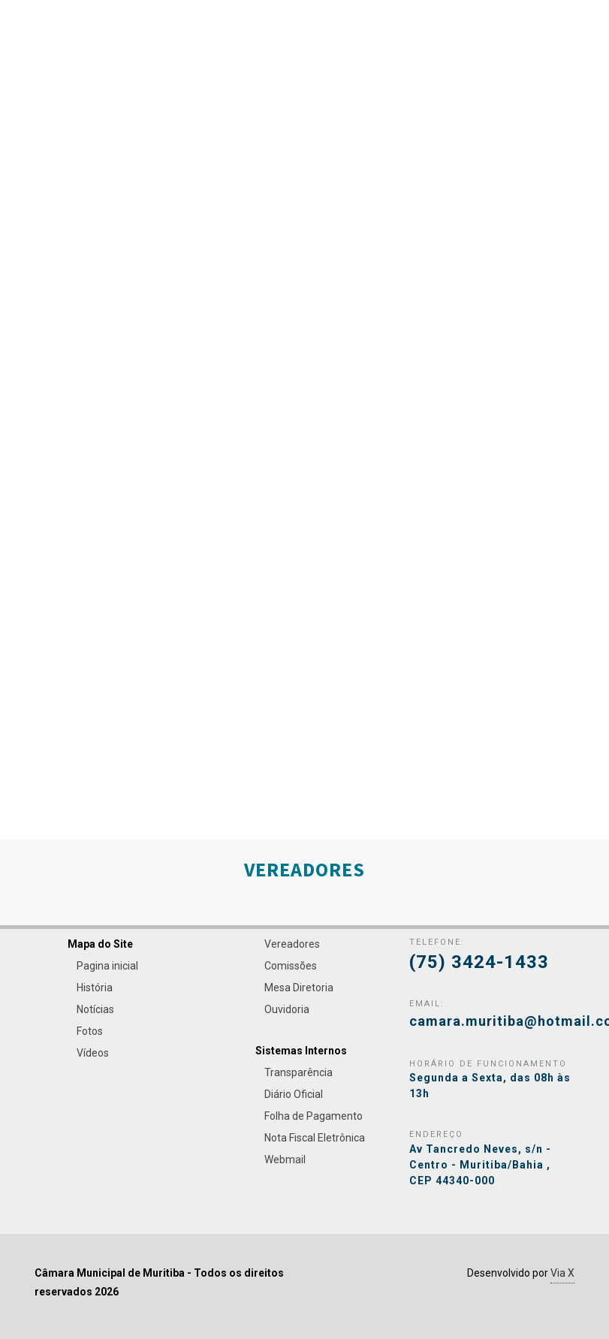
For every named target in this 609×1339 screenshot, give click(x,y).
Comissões (290, 966)
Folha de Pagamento (313, 1116)
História (95, 988)
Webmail (285, 1160)
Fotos (90, 1031)
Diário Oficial (293, 1094)
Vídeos (93, 1053)
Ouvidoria (286, 1009)
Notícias (95, 1009)
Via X (562, 1273)
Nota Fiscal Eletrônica (314, 1138)
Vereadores (292, 944)
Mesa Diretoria (298, 988)
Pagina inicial (107, 966)
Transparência (298, 1072)
